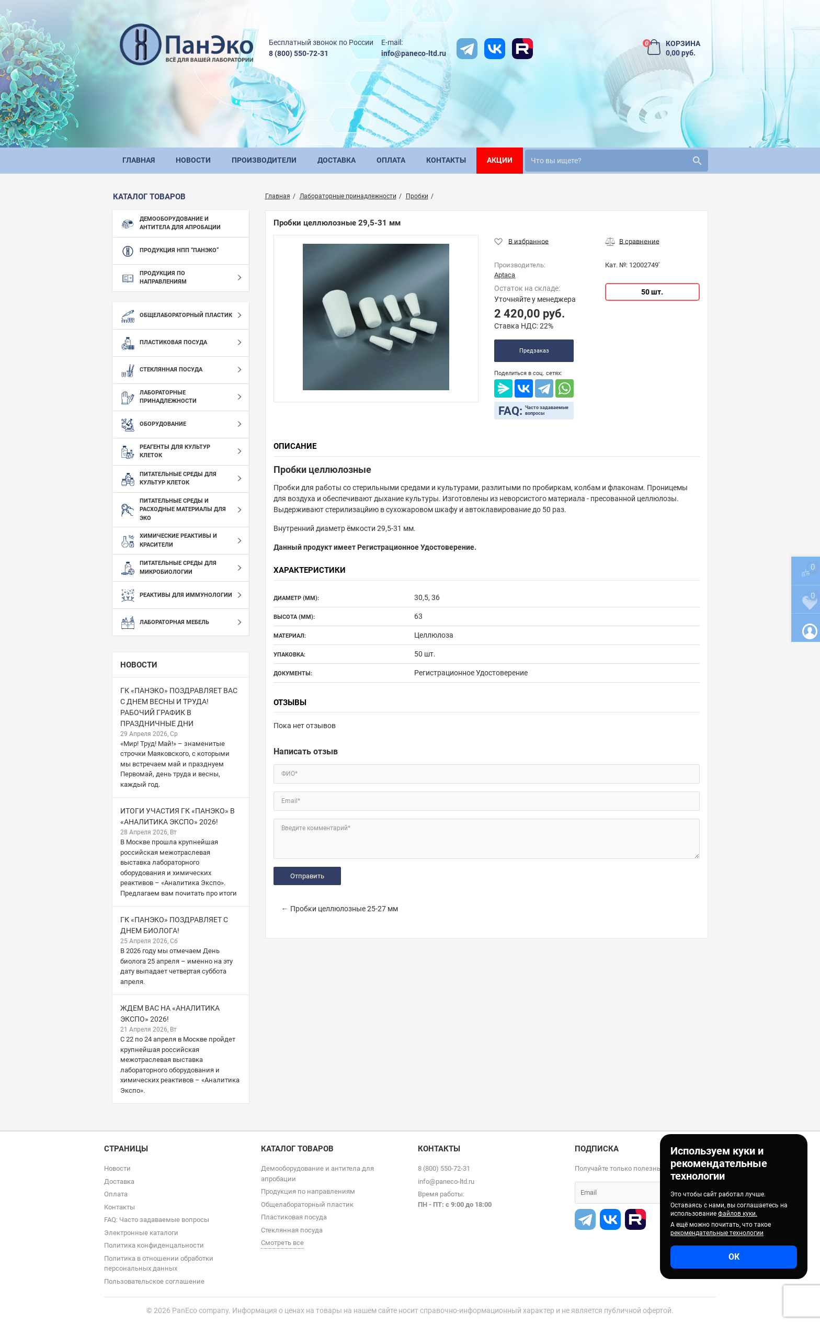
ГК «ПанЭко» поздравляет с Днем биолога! (174, 925)
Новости (138, 665)
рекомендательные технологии (717, 1233)
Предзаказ (534, 350)
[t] (467, 48)
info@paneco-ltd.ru (413, 53)
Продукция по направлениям (308, 1191)
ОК (733, 1257)
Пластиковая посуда (294, 1217)
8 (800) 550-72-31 (298, 53)
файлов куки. (737, 1213)
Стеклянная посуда (292, 1230)
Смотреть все (282, 1243)
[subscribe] (645, 1192)
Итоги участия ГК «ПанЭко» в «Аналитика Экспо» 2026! (177, 816)
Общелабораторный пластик (307, 1204)
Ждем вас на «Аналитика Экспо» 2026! (170, 1013)
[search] (617, 160)
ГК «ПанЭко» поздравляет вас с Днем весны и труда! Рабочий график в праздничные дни (178, 707)
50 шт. (652, 292)
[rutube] (522, 48)
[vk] (494, 48)
